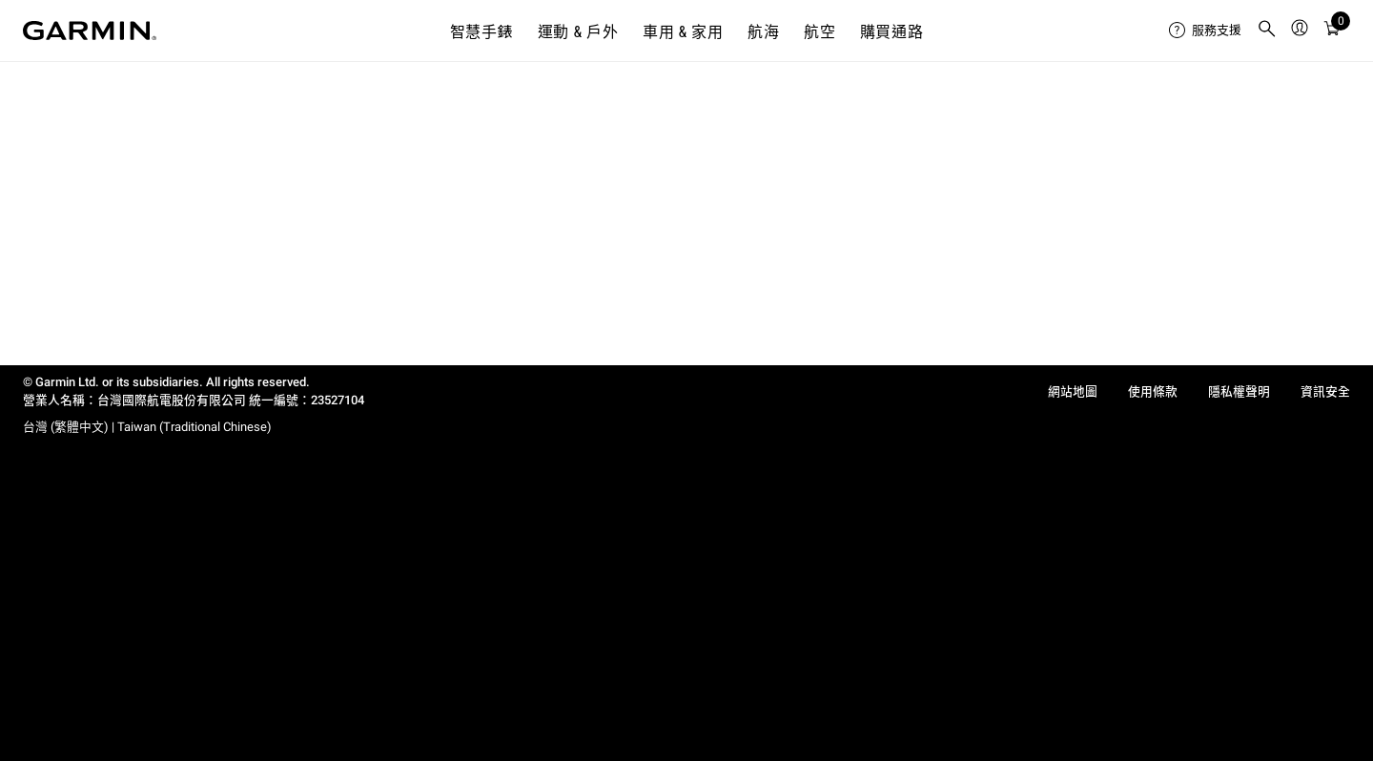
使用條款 (1153, 391)
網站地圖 (1072, 391)
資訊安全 (1325, 391)
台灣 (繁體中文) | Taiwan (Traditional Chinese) (147, 427)
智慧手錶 (482, 32)
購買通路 (892, 32)
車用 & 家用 (683, 32)
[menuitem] (1205, 30)
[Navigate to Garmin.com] (89, 30)
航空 (819, 32)
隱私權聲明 (1239, 391)
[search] (1267, 30)
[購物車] (1332, 31)
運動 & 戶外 (578, 32)
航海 (763, 32)
